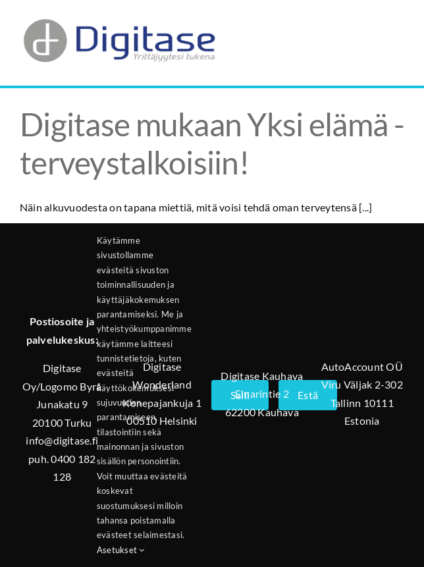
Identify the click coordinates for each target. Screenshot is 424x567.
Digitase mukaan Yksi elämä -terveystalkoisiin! (212, 143)
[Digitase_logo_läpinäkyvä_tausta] (118, 15)
